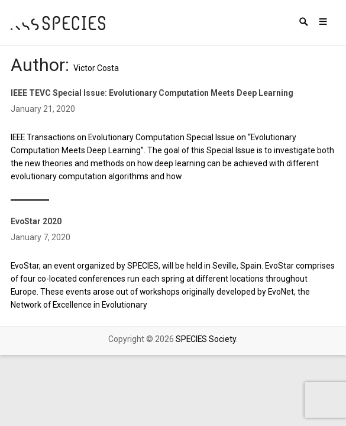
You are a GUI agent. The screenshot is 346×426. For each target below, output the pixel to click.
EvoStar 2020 (36, 221)
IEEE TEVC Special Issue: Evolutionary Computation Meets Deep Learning (152, 93)
